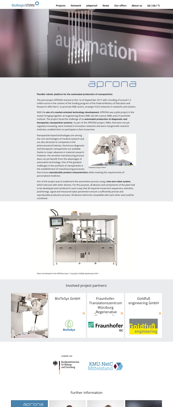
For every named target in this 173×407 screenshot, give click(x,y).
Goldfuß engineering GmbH (143, 315)
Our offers (120, 5)
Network (76, 5)
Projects (60, 5)
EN (154, 5)
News (106, 5)
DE (148, 5)
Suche (159, 5)
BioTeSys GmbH (67, 315)
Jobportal (91, 5)
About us (137, 5)
